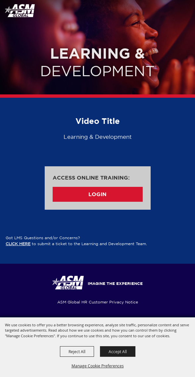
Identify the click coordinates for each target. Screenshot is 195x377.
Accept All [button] (118, 351)
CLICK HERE (18, 244)
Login (97, 194)
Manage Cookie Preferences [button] (98, 365)
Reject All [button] (77, 351)
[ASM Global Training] (19, 10)
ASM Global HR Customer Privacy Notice (97, 302)
